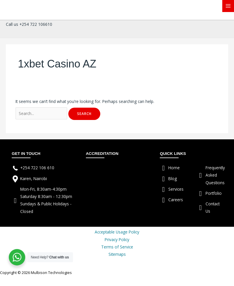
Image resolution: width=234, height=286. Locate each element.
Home (174, 167)
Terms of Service (117, 247)
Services (176, 189)
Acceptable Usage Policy (117, 232)
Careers (175, 199)
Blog (172, 178)
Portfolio (214, 193)
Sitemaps (117, 254)
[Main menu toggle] (228, 6)
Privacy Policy (117, 239)
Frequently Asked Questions (215, 175)
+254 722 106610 (35, 24)
